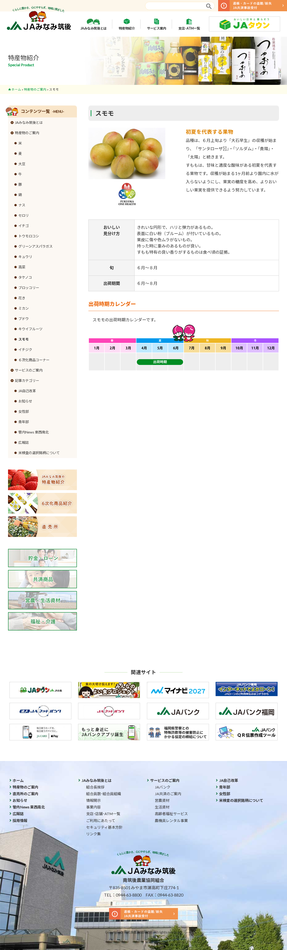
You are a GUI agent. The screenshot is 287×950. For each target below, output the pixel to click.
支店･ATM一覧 (189, 24)
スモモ (23, 339)
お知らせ (25, 401)
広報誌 (23, 442)
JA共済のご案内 (168, 794)
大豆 (21, 164)
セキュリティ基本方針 (104, 827)
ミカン (23, 308)
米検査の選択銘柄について (39, 453)
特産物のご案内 (35, 89)
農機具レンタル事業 (171, 820)
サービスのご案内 (28, 370)
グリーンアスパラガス (35, 246)
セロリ (23, 215)
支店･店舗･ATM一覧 (103, 813)
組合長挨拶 (95, 787)
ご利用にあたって (100, 820)
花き (21, 298)
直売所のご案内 (25, 794)
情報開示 (93, 800)
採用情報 (20, 820)
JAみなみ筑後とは (93, 24)
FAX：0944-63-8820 (164, 894)
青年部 (23, 422)
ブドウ (23, 319)
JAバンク (162, 787)
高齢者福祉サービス (171, 813)
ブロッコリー (28, 288)
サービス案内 (156, 24)
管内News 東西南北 (33, 432)
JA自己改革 (27, 391)
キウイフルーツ (30, 329)
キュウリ (25, 257)
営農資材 (162, 800)
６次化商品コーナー (33, 360)
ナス (21, 205)
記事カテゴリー (27, 380)
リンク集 (93, 834)
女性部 (23, 411)
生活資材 (162, 807)
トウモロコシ (28, 236)
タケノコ (25, 277)
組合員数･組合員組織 (103, 794)
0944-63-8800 (128, 894)
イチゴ (23, 226)
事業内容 (93, 807)
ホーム (16, 89)
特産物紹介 (127, 24)
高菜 (21, 267)
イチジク (25, 349)
